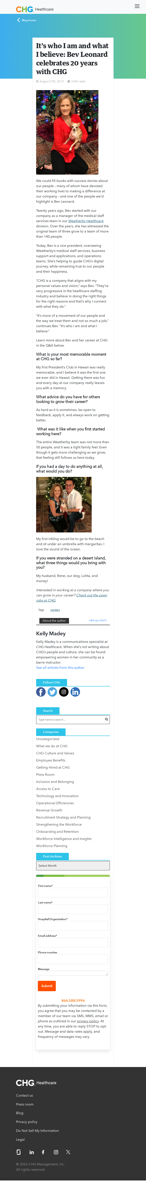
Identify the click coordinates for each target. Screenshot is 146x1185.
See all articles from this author (60, 668)
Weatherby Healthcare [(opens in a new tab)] (86, 221)
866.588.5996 (73, 1001)
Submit (46, 986)
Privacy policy (26, 1122)
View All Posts (98, 620)
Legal (20, 1139)
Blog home (26, 20)
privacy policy (88, 1021)
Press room (25, 1104)
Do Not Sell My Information (37, 1131)
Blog (19, 1113)
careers (55, 610)
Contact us (24, 1095)
